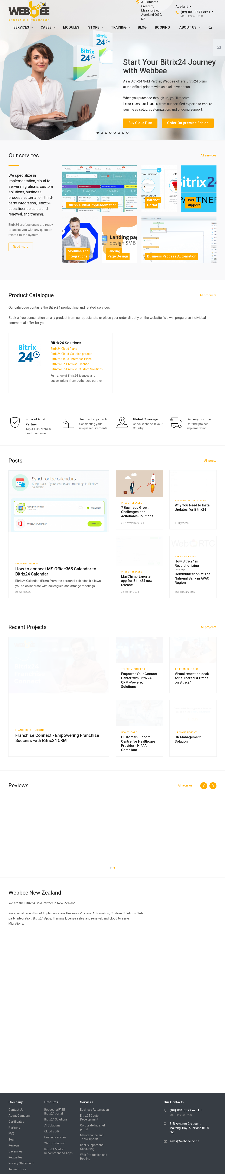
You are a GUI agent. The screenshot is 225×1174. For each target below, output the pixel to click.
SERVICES (23, 27)
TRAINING (121, 27)
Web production (54, 1143)
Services (86, 1102)
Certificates (16, 1121)
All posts (210, 461)
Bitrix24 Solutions (56, 1119)
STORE (95, 27)
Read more (20, 247)
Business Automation (94, 1109)
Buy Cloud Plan (140, 123)
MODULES (71, 27)
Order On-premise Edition (187, 123)
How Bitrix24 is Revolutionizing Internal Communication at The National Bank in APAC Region (192, 610)
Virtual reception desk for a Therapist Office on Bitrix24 (192, 727)
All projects (208, 663)
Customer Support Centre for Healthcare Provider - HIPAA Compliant (138, 805)
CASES (48, 27)
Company (16, 1102)
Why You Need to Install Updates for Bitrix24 (193, 523)
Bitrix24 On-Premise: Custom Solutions (77, 369)
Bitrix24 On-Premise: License (70, 364)
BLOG (142, 27)
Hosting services (55, 1137)
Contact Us (16, 1109)
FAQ (11, 1133)
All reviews (185, 847)
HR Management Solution (188, 801)
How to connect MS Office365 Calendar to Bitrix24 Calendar (55, 572)
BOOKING (162, 27)
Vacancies (15, 1151)
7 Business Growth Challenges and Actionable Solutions (137, 525)
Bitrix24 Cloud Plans (64, 348)
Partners (14, 1127)
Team (12, 1139)
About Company (19, 1115)
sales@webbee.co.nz (184, 1141)
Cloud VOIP (51, 1131)
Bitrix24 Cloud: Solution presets (71, 354)
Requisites (15, 1157)
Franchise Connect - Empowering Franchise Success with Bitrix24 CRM (57, 774)
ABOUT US (189, 27)
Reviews (14, 1145)
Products (51, 1102)
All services (208, 155)
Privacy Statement (21, 1163)
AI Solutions (52, 1125)
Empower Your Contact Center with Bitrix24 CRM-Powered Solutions (139, 729)
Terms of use (17, 1169)
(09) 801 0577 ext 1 (196, 12)
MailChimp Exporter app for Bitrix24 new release (136, 603)
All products (208, 295)
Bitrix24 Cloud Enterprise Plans (71, 359)
